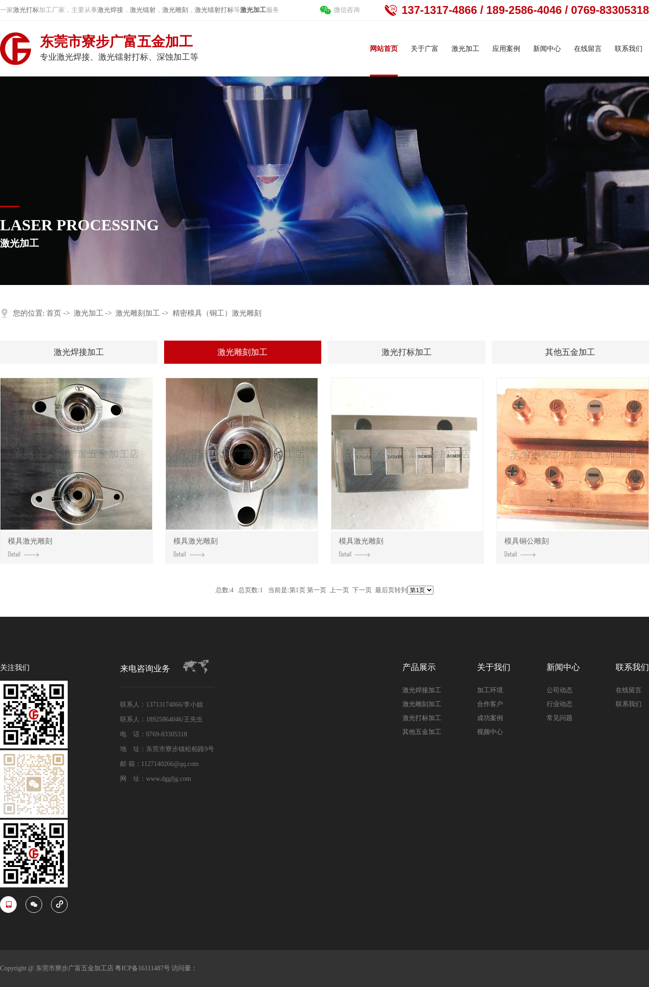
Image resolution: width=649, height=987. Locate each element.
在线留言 (629, 690)
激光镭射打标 (214, 9)
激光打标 (26, 9)
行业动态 (560, 704)
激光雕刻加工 (137, 313)
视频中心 (490, 731)
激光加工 (88, 313)
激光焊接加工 (79, 352)
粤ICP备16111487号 (143, 968)
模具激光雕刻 (30, 547)
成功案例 (490, 718)
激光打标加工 (407, 352)
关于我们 (493, 667)
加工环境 (490, 690)
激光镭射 (143, 9)
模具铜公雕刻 (526, 547)
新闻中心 (563, 667)
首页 (53, 313)
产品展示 (419, 667)
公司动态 (560, 690)
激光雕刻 (175, 9)
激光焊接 (110, 9)
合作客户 (490, 704)
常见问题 (560, 718)
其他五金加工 (570, 352)
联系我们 (632, 667)
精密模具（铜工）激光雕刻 (216, 313)
